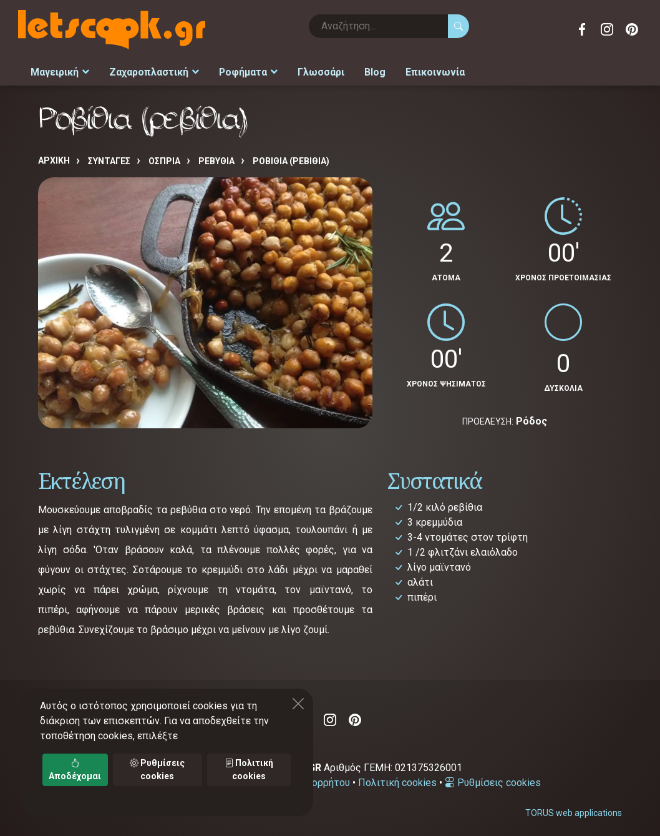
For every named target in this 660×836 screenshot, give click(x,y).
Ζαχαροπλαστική (148, 70)
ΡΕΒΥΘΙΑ (216, 157)
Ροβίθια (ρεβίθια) (291, 157)
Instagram (607, 29)
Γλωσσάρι (307, 70)
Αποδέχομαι (75, 769)
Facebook (582, 29)
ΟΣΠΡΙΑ (164, 157)
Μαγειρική (58, 70)
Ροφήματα (238, 70)
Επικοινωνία (413, 70)
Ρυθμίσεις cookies (493, 778)
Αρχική (54, 156)
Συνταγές (109, 157)
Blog (357, 70)
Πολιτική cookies (397, 778)
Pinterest (632, 29)
